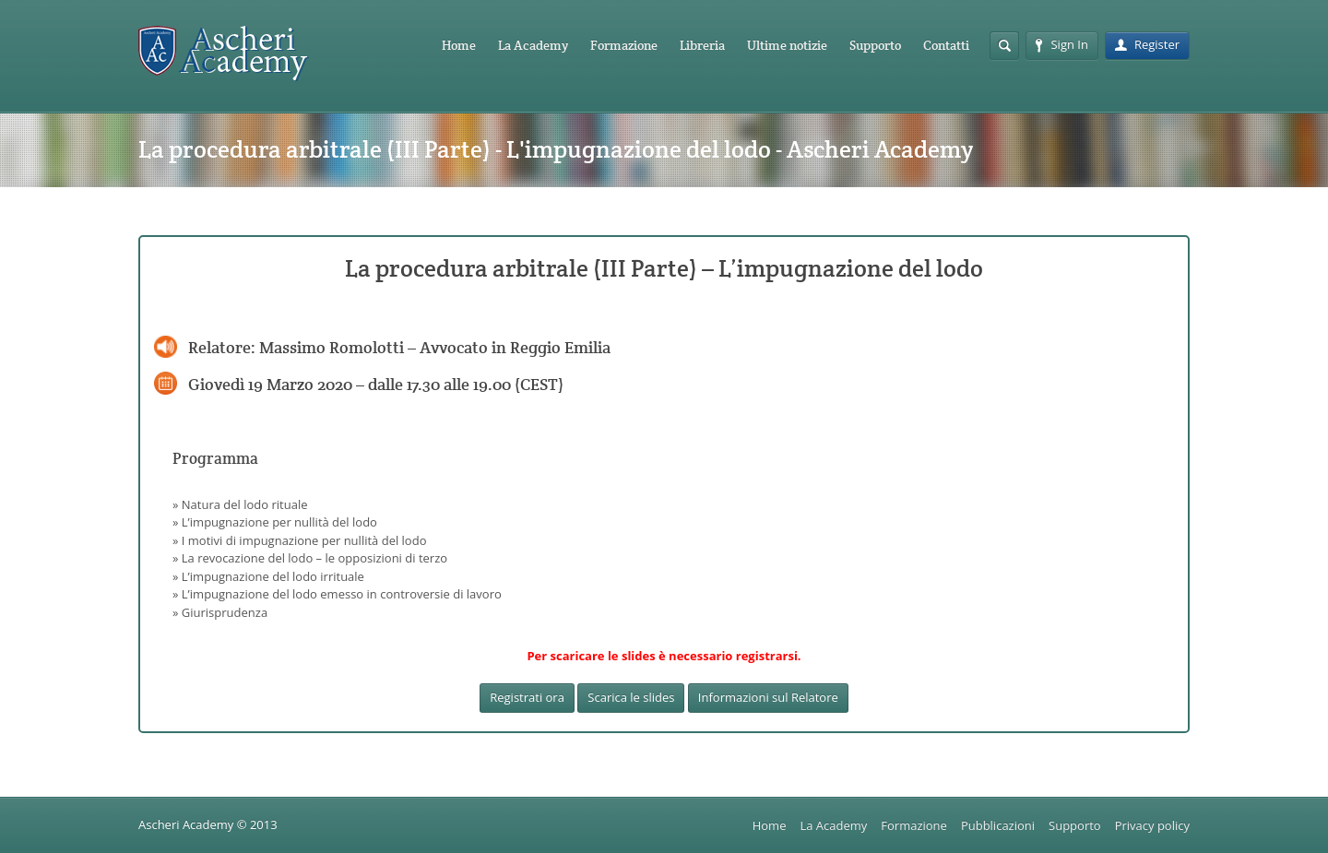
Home (459, 45)
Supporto (875, 45)
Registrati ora (527, 697)
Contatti (946, 45)
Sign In (1061, 44)
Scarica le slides (630, 697)
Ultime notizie (787, 45)
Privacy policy (1152, 825)
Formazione (624, 45)
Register (1147, 44)
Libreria (702, 45)
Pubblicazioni (998, 825)
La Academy (533, 45)
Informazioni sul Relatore (768, 697)
